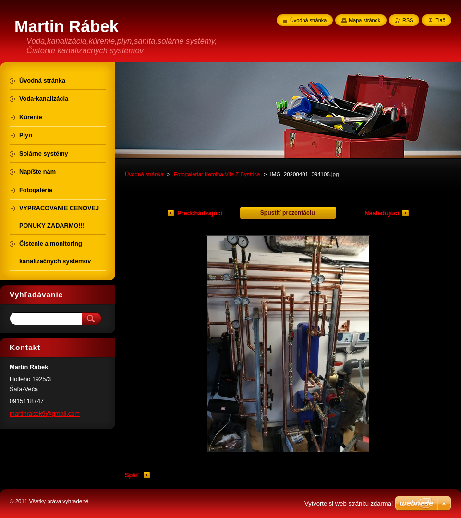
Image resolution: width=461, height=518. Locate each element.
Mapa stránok (364, 20)
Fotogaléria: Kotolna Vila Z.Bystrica (217, 174)
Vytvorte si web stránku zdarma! (348, 503)
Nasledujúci (381, 213)
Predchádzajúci (199, 213)
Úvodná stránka (144, 174)
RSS (407, 20)
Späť (132, 475)
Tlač (440, 20)
